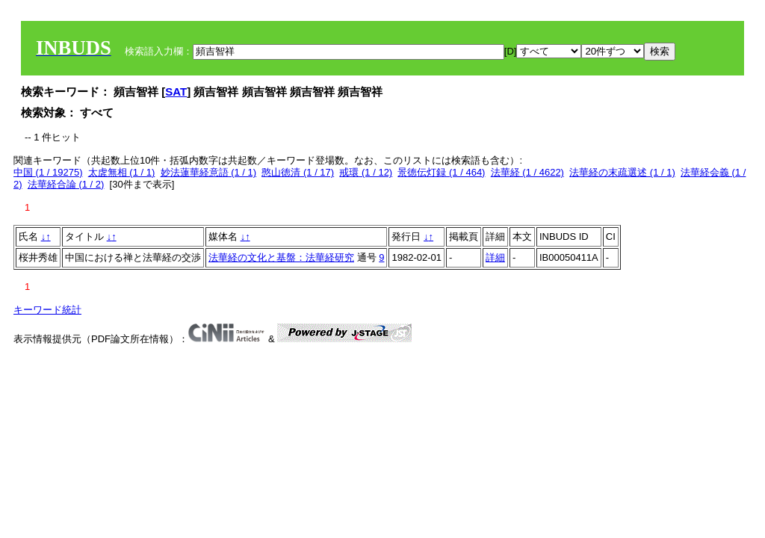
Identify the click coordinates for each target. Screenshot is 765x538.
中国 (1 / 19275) (48, 172)
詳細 (495, 257)
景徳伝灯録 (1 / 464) (441, 172)
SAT (176, 91)
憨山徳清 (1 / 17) (297, 172)
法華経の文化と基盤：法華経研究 (281, 257)
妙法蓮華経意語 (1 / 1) (209, 172)
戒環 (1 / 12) (365, 172)
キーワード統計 (47, 309)
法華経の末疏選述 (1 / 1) (622, 172)
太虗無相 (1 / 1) (121, 172)
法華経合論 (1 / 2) (66, 184)
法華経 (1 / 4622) (527, 172)
